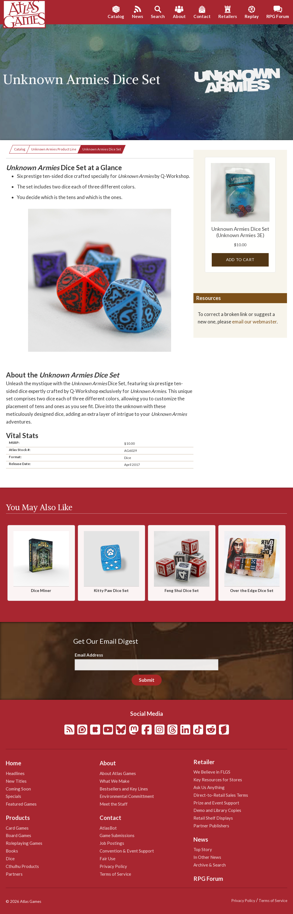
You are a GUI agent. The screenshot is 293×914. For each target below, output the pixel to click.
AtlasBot (108, 827)
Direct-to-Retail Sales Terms (220, 795)
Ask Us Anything (209, 787)
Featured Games (21, 803)
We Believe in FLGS (211, 771)
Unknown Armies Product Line (53, 149)
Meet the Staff (114, 803)
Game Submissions (117, 835)
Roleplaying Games (24, 843)
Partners (14, 874)
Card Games (17, 827)
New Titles (16, 781)
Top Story (202, 849)
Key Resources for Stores (217, 779)
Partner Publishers (211, 825)
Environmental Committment (127, 796)
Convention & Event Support (127, 850)
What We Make (114, 781)
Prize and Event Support (216, 802)
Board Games (18, 835)
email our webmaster (254, 322)
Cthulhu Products (22, 866)
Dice (10, 858)
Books (12, 850)
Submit (147, 680)
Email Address (89, 654)
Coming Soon (18, 788)
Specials (13, 796)
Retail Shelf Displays (213, 817)
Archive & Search (209, 864)
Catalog (19, 149)
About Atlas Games (118, 773)
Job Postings (112, 843)
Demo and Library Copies (217, 810)
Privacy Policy (113, 866)
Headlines (15, 773)
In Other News (207, 857)
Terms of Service (115, 874)
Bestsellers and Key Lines (124, 788)
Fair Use (107, 858)
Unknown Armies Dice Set (101, 149)
